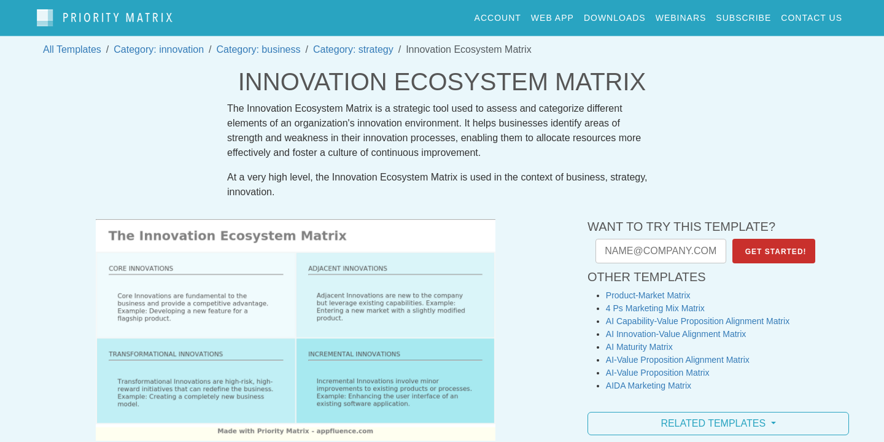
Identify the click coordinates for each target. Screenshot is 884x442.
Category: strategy (353, 44)
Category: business (259, 44)
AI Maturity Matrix (639, 341)
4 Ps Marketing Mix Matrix (655, 303)
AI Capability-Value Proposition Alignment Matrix (697, 315)
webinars (681, 15)
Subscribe (743, 15)
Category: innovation (159, 44)
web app (552, 15)
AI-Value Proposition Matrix (658, 367)
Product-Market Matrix (648, 290)
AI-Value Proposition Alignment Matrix (678, 354)
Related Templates (714, 418)
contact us (811, 15)
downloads (615, 15)
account (498, 15)
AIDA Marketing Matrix (648, 380)
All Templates (72, 44)
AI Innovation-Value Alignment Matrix (676, 328)
